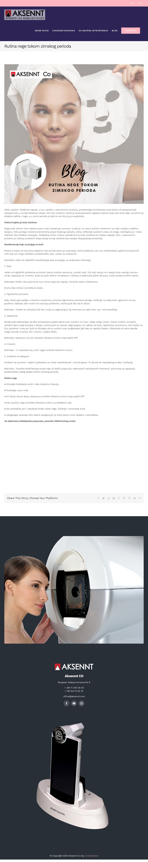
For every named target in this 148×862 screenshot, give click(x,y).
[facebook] (66, 703)
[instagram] (81, 703)
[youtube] (74, 703)
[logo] (74, 663)
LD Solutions (91, 855)
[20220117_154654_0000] (74, 134)
